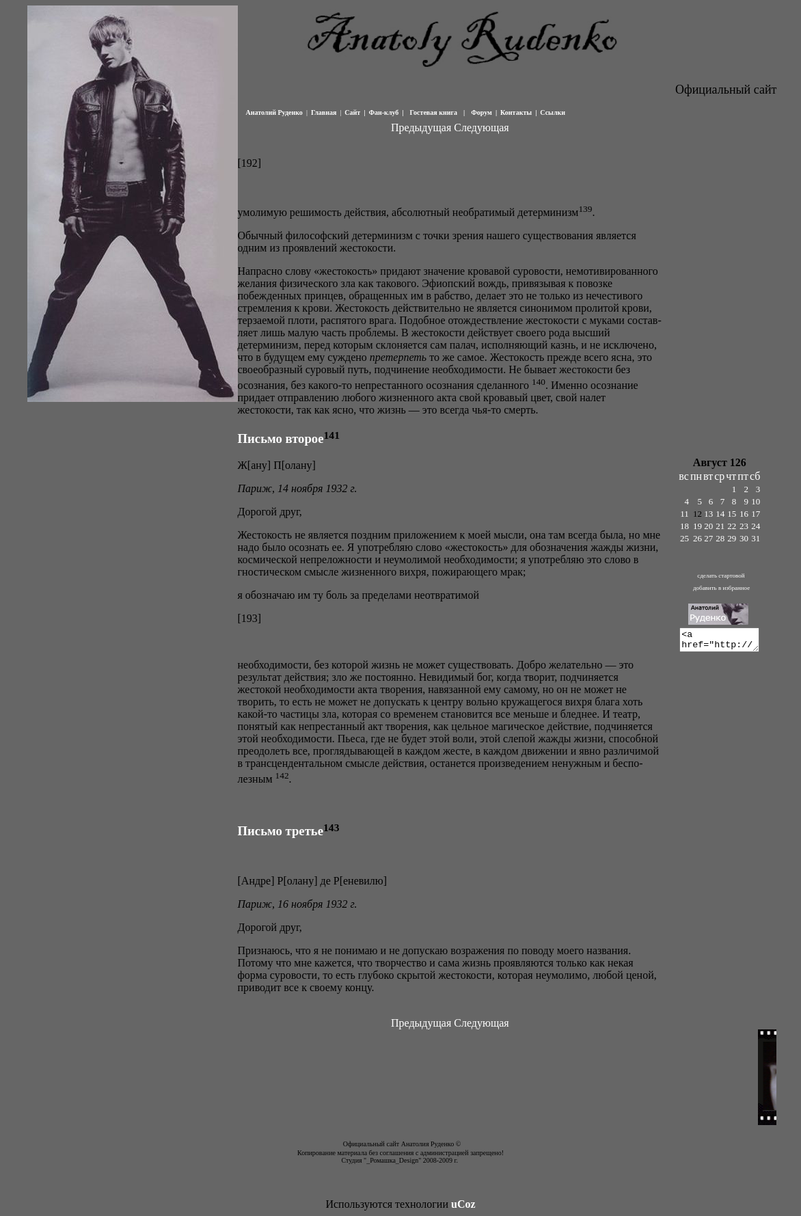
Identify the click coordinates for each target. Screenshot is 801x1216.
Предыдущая (421, 127)
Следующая (481, 127)
